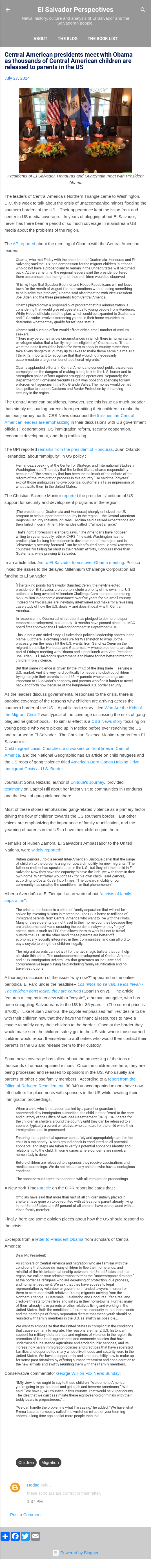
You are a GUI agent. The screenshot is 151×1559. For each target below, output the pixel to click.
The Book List (102, 38)
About (40, 38)
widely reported (46, 849)
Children (26, 1462)
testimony (14, 789)
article (45, 1187)
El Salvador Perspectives (75, 10)
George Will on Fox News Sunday (87, 1373)
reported (69, 495)
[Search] (143, 10)
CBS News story (107, 721)
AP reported (24, 243)
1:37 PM (35, 1501)
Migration (50, 1462)
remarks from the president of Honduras (75, 449)
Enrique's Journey (87, 782)
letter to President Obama (58, 1239)
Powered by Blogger (75, 1552)
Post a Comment (26, 1514)
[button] (143, 55)
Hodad (33, 1485)
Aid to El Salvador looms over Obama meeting (80, 562)
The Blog (67, 38)
